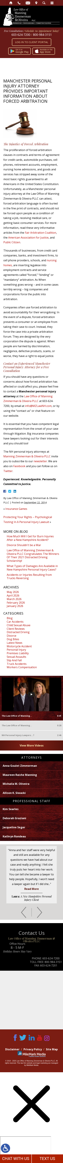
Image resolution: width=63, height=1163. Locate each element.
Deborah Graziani (14, 818)
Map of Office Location (31, 1000)
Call (19, 3)
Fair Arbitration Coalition (40, 232)
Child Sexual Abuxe (18, 625)
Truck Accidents (17, 664)
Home (11, 3)
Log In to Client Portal (31, 42)
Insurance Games (16, 509)
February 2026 (16, 602)
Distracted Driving (18, 632)
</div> (25, 1149)
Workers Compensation (22, 667)
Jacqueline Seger (14, 827)
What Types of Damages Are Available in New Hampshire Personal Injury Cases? (32, 567)
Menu (52, 3)
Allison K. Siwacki (14, 793)
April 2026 (13, 595)
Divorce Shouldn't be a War (24, 545)
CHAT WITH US (15, 1158)
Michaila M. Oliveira (16, 784)
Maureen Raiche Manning (20, 775)
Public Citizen (11, 242)
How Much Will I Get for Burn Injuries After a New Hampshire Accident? (30, 538)
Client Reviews (16, 629)
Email (28, 3)
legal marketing (42, 1063)
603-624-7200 (20, 35)
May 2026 (13, 592)
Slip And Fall (14, 660)
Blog (10, 618)
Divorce (11, 636)
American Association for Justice (28, 237)
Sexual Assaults (16, 657)
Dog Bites (13, 639)
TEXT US (47, 1158)
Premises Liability (18, 653)
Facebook (19, 466)
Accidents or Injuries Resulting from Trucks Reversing (29, 576)
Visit (36, 3)
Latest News (14, 643)
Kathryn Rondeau (14, 836)
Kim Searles (10, 809)
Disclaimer (12, 1049)
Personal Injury (16, 650)
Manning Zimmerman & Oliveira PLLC (27, 456)
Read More (31, 889)
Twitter (8, 471)
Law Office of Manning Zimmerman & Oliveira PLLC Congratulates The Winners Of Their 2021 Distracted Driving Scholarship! (33, 555)
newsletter (40, 461)
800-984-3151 (42, 35)
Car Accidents (15, 622)
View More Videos (32, 745)
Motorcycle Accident (19, 646)
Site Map (52, 1049)
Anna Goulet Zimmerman (20, 766)
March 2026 (14, 599)
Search (44, 3)
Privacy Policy (33, 1049)
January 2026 (15, 606)
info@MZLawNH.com (38, 406)
